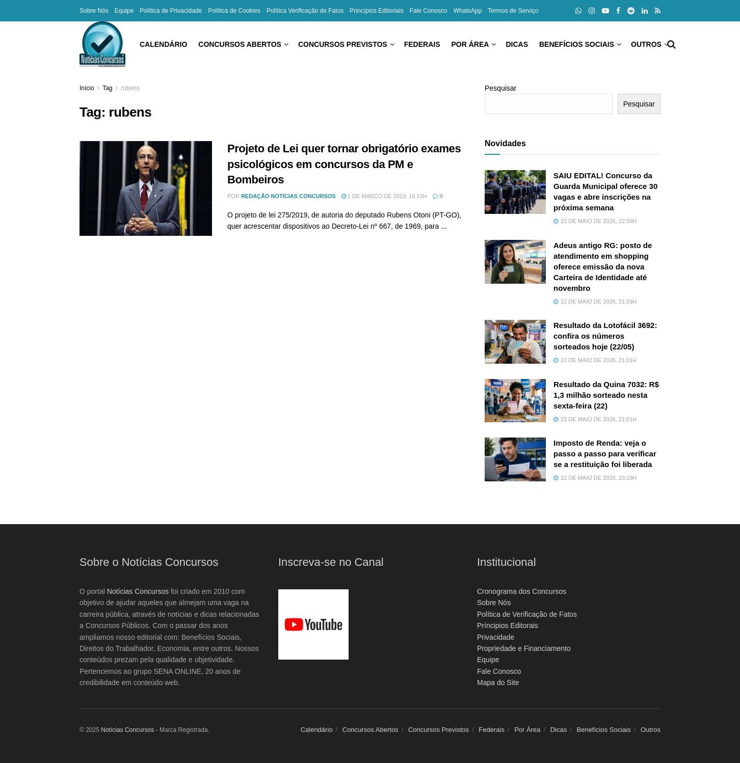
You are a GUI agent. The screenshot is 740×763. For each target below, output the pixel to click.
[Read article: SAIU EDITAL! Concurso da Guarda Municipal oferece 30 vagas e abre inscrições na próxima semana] (515, 192)
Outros (600, 44)
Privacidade (495, 637)
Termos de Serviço (513, 10)
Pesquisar (500, 88)
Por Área (424, 44)
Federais (376, 44)
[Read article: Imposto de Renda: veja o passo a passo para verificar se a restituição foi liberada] (515, 459)
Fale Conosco (428, 10)
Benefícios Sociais (530, 44)
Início (87, 88)
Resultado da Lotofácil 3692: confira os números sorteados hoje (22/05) (605, 336)
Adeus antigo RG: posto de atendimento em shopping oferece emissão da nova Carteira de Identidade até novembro (602, 266)
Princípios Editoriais (376, 10)
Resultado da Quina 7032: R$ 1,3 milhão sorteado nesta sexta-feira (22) (606, 395)
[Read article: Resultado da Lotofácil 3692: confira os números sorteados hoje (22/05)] (515, 342)
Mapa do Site (498, 682)
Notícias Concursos (138, 591)
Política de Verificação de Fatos (527, 614)
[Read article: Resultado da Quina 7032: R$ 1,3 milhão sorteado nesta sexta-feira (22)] (515, 401)
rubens (130, 88)
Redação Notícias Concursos (288, 196)
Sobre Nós (94, 10)
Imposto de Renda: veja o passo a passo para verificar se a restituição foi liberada (604, 454)
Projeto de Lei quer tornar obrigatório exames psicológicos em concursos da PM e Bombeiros (344, 164)
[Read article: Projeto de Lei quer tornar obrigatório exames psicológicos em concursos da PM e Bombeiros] (146, 188)
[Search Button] (656, 44)
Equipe (124, 10)
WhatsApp (468, 10)
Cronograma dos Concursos (521, 591)
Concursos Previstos (296, 44)
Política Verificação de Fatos (305, 10)
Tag (107, 88)
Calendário (117, 44)
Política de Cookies (234, 10)
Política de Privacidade (171, 10)
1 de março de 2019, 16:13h (384, 196)
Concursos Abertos (193, 44)
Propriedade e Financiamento (524, 648)
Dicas (471, 44)
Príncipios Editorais (507, 625)
